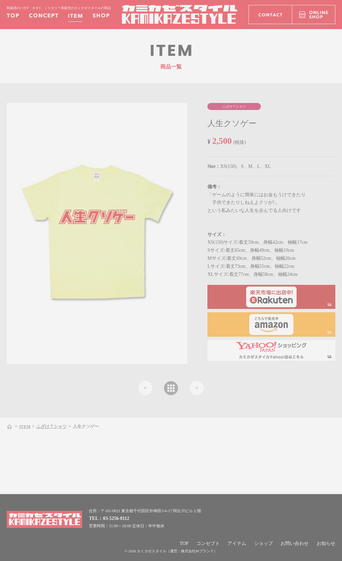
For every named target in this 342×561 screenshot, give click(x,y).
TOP (184, 543)
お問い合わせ (295, 543)
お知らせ (326, 543)
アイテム (236, 543)
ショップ (263, 543)
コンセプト (208, 543)
